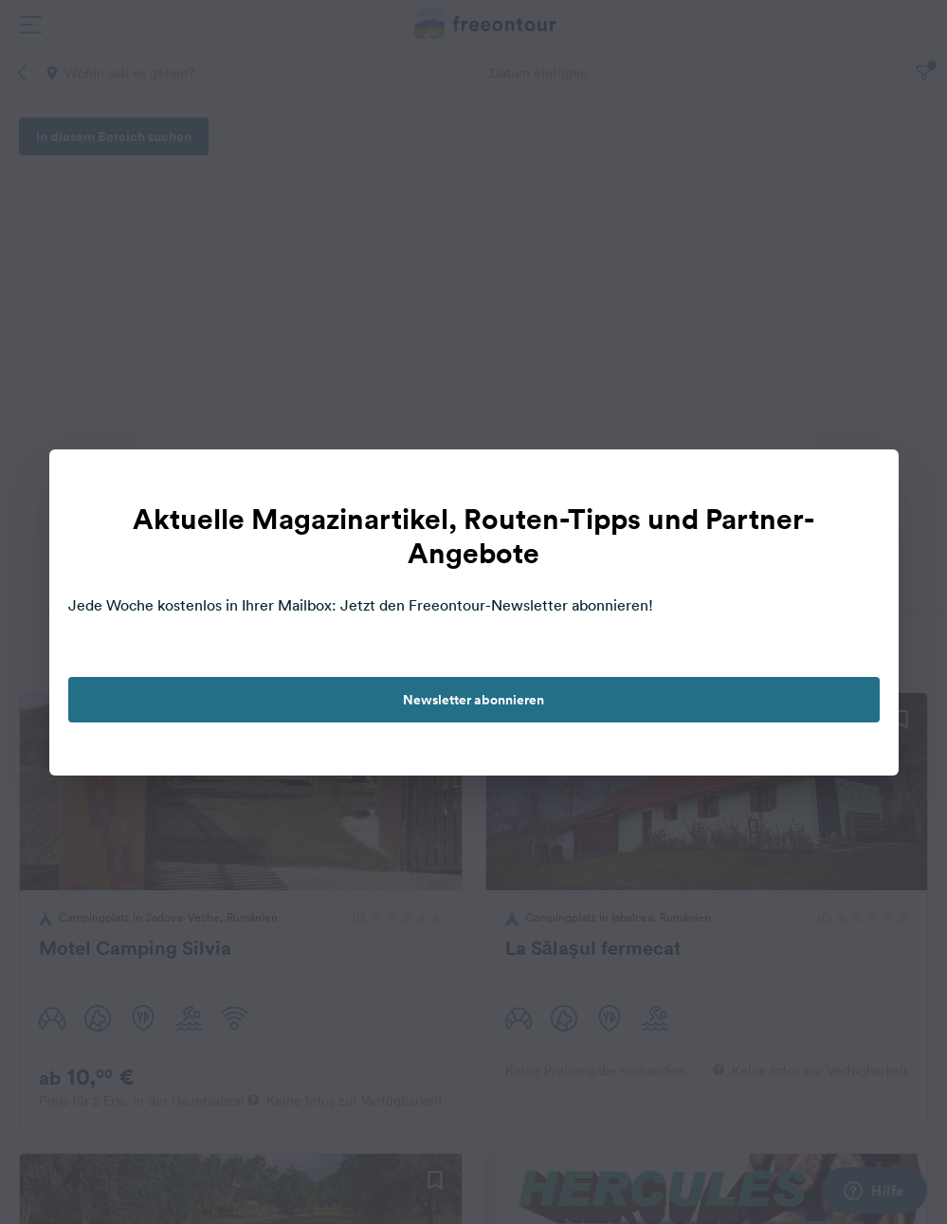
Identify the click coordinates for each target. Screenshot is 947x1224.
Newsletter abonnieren (473, 699)
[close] (864, 483)
